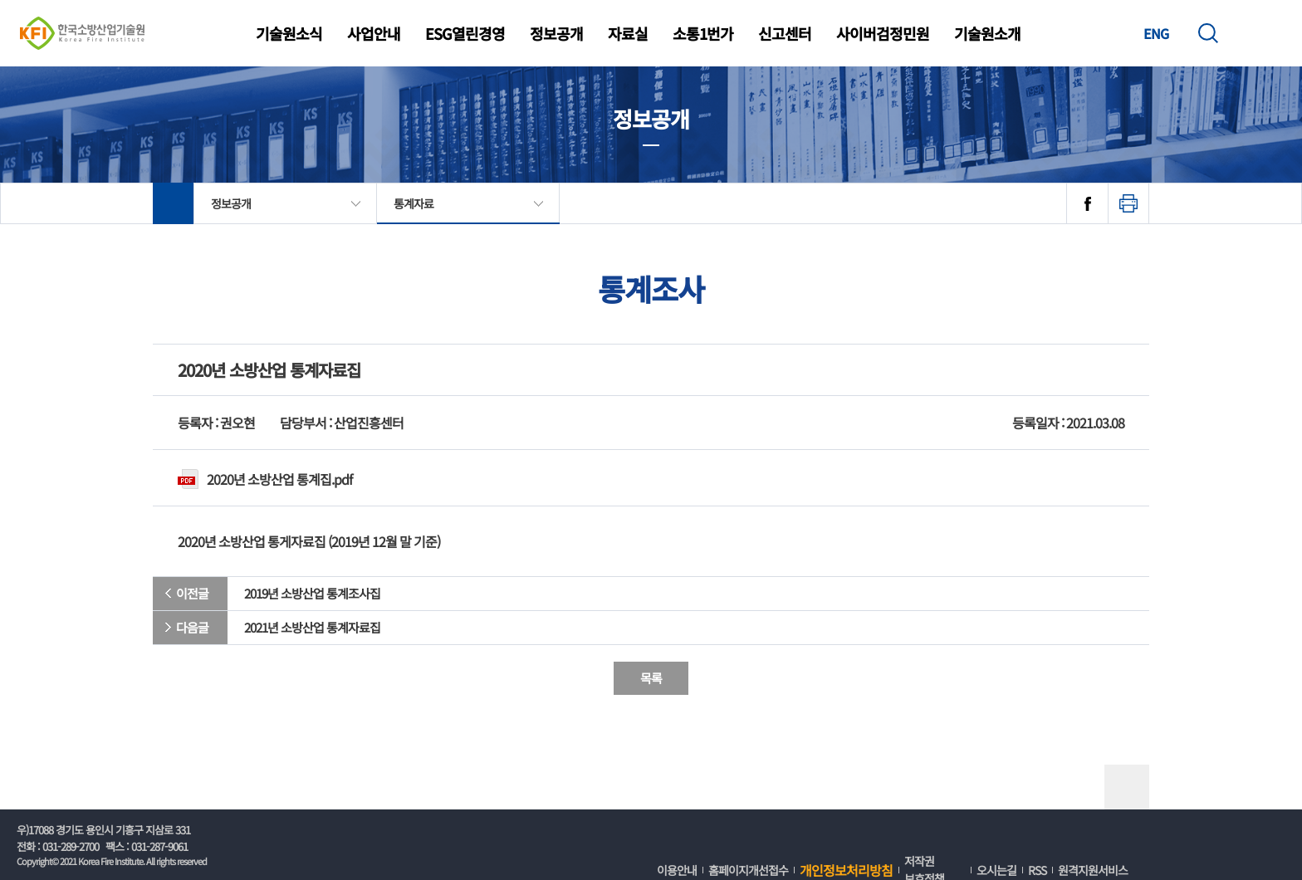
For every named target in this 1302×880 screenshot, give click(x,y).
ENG (1155, 33)
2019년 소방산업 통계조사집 (312, 593)
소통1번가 (703, 33)
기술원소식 (289, 33)
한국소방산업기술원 (82, 33)
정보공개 (556, 33)
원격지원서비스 (1093, 870)
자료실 (628, 33)
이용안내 (677, 870)
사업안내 (373, 33)
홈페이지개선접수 (748, 870)
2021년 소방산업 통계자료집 (312, 627)
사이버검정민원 (882, 33)
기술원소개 (987, 33)
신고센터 (784, 33)
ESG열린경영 (465, 33)
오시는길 (996, 870)
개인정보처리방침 (846, 870)
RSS (1037, 870)
